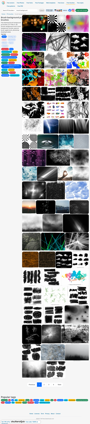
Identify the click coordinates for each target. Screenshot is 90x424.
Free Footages (39, 3)
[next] (59, 384)
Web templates (50, 3)
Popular (11, 42)
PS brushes (10, 14)
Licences (37, 413)
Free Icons (61, 3)
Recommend (11, 39)
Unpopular (5, 46)
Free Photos (20, 3)
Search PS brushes (8, 10)
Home (3, 14)
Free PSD (20, 6)
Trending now (11, 36)
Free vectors (10, 3)
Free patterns (11, 6)
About (52, 413)
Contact (58, 413)
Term (42, 413)
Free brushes (71, 3)
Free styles (80, 3)
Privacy (47, 413)
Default (4, 36)
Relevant (4, 42)
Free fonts (30, 3)
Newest (4, 39)
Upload (42, 10)
